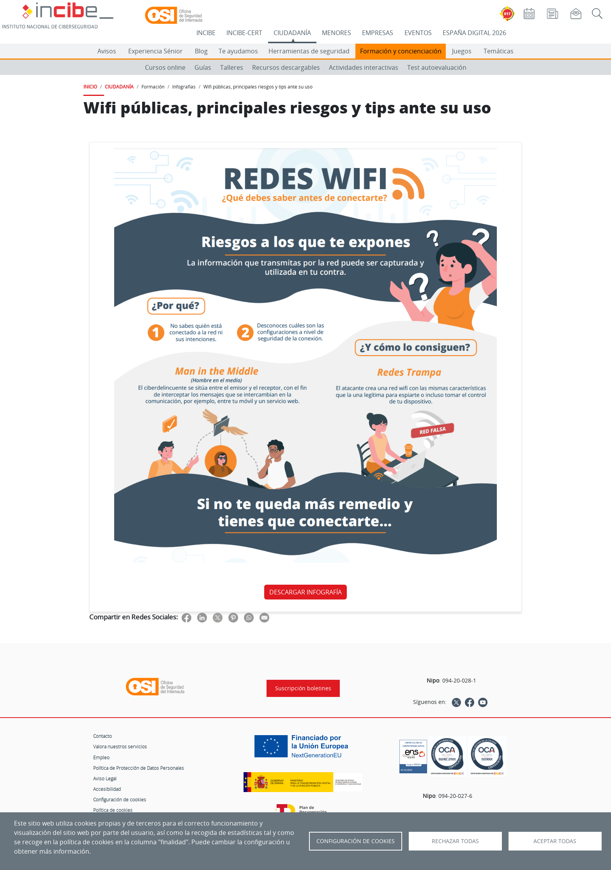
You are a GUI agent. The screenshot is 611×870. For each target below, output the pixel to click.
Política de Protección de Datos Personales (138, 768)
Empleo (101, 757)
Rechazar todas (455, 841)
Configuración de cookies (119, 799)
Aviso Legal (105, 778)
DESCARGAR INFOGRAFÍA (305, 592)
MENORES (336, 32)
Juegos (461, 51)
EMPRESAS (377, 32)
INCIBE (205, 32)
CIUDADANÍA (292, 32)
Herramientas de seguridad (309, 51)
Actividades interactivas (363, 67)
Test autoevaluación (436, 67)
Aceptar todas (554, 841)
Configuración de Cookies (355, 841)
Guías (202, 67)
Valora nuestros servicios (120, 746)
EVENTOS (418, 32)
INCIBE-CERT (244, 32)
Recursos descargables (286, 67)
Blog (201, 51)
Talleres (231, 67)
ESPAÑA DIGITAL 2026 (474, 32)
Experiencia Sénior (155, 51)
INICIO (90, 86)
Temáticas (499, 51)
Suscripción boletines (303, 688)
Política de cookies (112, 810)
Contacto (102, 736)
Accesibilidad (107, 789)
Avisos (106, 51)
